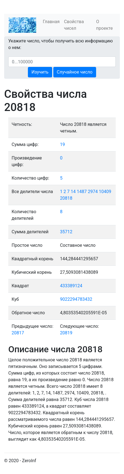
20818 (66, 198)
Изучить (39, 72)
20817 (18, 332)
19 (62, 144)
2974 (93, 191)
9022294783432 (76, 299)
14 (73, 191)
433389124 (71, 285)
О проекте (104, 25)
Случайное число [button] (75, 72)
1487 (82, 191)
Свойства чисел (74, 25)
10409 (105, 191)
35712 (66, 231)
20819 (66, 332)
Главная (51, 21)
